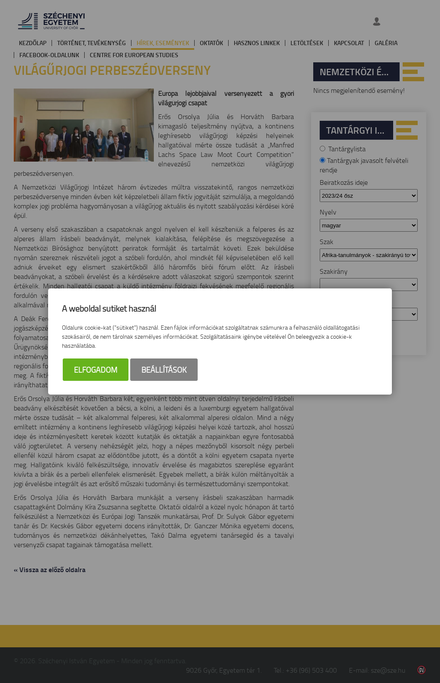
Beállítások (163, 369)
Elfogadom (95, 369)
